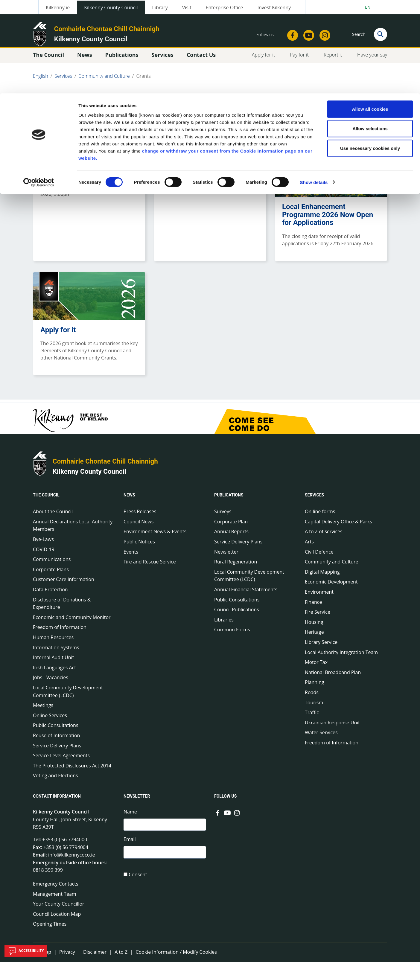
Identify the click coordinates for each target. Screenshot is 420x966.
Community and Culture (331, 566)
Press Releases (140, 515)
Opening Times (49, 928)
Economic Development (331, 586)
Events (131, 556)
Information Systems (56, 651)
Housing (314, 626)
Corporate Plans (51, 573)
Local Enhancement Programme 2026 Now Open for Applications (327, 219)
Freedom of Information (59, 631)
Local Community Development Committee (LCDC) (68, 695)
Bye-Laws (43, 543)
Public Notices (139, 546)
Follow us (225, 800)
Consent (138, 880)
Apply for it (58, 334)
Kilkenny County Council (89, 475)
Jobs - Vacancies (50, 681)
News (129, 499)
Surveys (223, 515)
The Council (46, 499)
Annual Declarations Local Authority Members (72, 529)
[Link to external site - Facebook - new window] (217, 816)
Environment (319, 596)
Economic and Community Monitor (72, 621)
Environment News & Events (155, 535)
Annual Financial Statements (245, 593)
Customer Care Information (63, 583)
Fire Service (317, 616)
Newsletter (226, 556)
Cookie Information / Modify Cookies (176, 956)
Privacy (67, 956)
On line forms (320, 515)
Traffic (312, 716)
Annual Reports (231, 535)
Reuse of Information (56, 739)
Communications (52, 563)
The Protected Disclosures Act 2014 (72, 770)
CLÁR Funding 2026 (72, 163)
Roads (312, 696)
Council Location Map (57, 918)
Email (130, 844)
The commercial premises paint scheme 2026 (203, 167)
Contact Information (57, 800)
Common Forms (232, 633)
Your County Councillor (58, 908)
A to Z (121, 956)
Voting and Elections (55, 779)
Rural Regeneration (235, 566)
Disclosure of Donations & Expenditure (62, 607)
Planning (314, 686)
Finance (313, 606)
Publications (229, 499)
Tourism (314, 706)
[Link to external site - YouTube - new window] (227, 816)
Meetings (43, 709)
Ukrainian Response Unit (332, 726)
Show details (314, 89)
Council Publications (236, 613)
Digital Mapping (322, 576)
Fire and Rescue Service (150, 566)
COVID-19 (43, 553)
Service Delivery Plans (57, 749)
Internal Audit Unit (53, 661)
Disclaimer (94, 956)
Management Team (54, 898)
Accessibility (25, 951)
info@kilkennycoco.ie (71, 859)
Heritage (314, 636)
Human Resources (53, 641)
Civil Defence (319, 556)
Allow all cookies (370, 15)
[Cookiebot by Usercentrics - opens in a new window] (39, 89)
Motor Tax (316, 666)
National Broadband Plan (333, 676)
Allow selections (370, 35)
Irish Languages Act (54, 671)
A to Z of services (324, 535)
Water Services (321, 736)
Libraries (224, 624)
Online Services (50, 719)
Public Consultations (55, 729)
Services (314, 499)
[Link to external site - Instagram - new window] (237, 816)
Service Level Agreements (61, 759)
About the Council (53, 515)
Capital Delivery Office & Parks (338, 525)
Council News (138, 525)
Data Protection (50, 593)
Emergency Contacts (55, 888)
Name (130, 816)
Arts (309, 546)
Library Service (321, 646)
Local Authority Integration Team (341, 656)
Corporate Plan (231, 525)
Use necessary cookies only (370, 54)
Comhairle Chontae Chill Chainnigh (105, 465)
